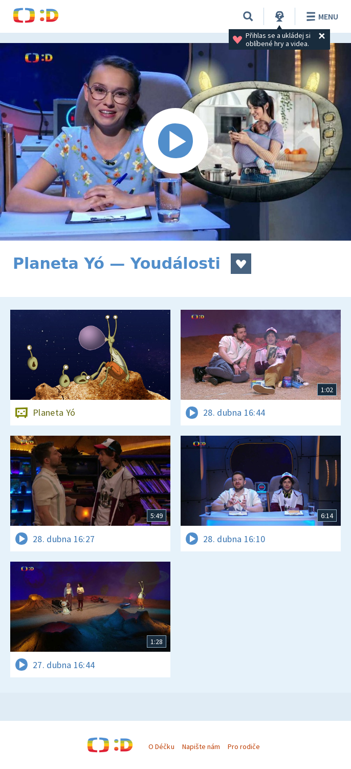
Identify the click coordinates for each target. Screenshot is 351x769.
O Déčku (161, 746)
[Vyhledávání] (248, 16)
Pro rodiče (244, 746)
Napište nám (201, 746)
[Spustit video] (175, 142)
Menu (320, 16)
